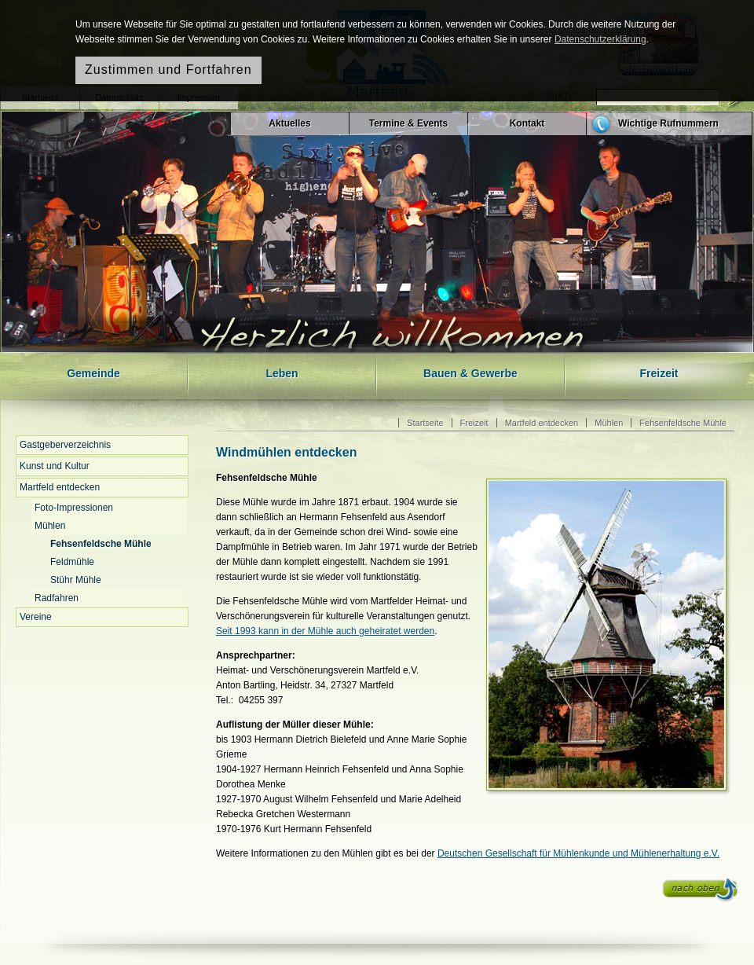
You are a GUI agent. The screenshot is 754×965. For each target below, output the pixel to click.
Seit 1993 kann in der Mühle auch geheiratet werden (325, 631)
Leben (281, 373)
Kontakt (527, 123)
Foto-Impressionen (74, 507)
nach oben (700, 890)
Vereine (36, 616)
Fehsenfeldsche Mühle (101, 543)
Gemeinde (93, 373)
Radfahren (57, 598)
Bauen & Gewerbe (470, 373)
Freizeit (658, 373)
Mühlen (50, 525)
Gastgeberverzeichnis (65, 444)
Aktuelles (289, 123)
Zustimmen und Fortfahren (168, 69)
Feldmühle (72, 561)
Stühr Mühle (75, 579)
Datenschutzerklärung (600, 39)
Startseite (425, 422)
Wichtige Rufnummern (668, 123)
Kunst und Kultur (55, 465)
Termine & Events (408, 123)
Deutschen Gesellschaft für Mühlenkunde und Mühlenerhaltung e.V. (578, 853)
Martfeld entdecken (60, 487)
